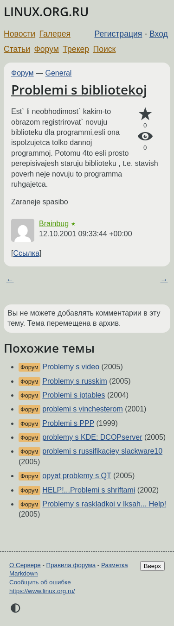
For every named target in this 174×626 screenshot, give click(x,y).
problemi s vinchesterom (82, 409)
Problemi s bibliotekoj (79, 89)
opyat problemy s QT (76, 476)
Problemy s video (70, 367)
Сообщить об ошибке (40, 582)
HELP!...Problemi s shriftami (88, 490)
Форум (46, 49)
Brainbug (54, 224)
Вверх (152, 566)
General (58, 73)
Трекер (76, 49)
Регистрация (118, 33)
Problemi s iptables (73, 395)
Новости (19, 33)
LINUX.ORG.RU (46, 12)
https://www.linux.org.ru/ (42, 591)
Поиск (104, 49)
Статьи (17, 49)
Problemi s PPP (68, 423)
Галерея (55, 33)
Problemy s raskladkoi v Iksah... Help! (104, 504)
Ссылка (26, 253)
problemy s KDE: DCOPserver (92, 437)
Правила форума (71, 565)
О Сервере (25, 565)
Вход (158, 33)
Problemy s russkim (74, 381)
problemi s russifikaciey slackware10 (102, 451)
